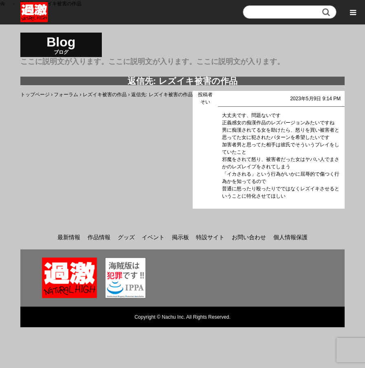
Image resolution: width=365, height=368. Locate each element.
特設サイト (210, 237)
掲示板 (180, 237)
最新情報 (68, 237)
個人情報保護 (290, 237)
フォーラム (66, 94)
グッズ (126, 237)
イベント (153, 237)
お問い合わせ (249, 237)
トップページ (35, 94)
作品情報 (99, 237)
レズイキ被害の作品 (105, 94)
